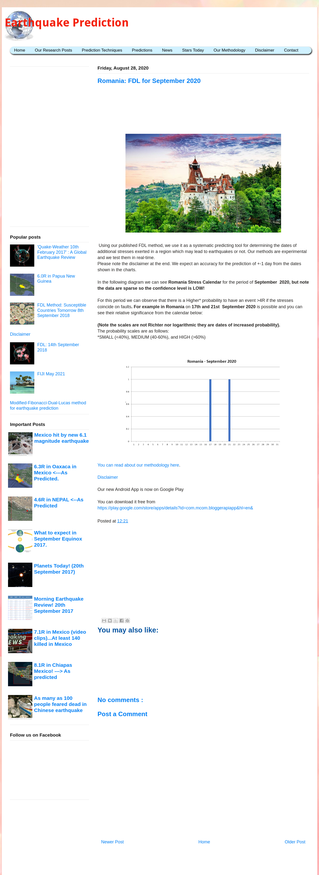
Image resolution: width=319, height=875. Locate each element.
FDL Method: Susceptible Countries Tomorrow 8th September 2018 (61, 310)
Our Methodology (229, 50)
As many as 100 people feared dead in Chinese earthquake (60, 704)
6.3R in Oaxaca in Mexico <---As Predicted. (55, 473)
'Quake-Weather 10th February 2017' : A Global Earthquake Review (62, 252)
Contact (291, 50)
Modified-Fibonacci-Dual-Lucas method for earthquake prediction (48, 405)
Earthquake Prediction (67, 22)
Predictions (142, 50)
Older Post (295, 841)
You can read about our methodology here (138, 465)
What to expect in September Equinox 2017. (58, 539)
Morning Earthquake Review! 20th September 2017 (58, 605)
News (167, 50)
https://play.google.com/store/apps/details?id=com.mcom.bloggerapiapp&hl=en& (175, 507)
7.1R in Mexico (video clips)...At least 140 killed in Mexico (60, 638)
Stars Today (193, 50)
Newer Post (112, 841)
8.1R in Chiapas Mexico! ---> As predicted (53, 671)
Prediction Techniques (102, 50)
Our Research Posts (53, 50)
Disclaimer (264, 50)
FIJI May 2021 (51, 373)
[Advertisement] (203, 115)
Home (19, 50)
